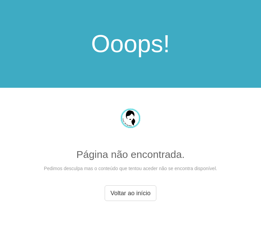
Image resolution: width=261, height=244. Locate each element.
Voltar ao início (130, 193)
